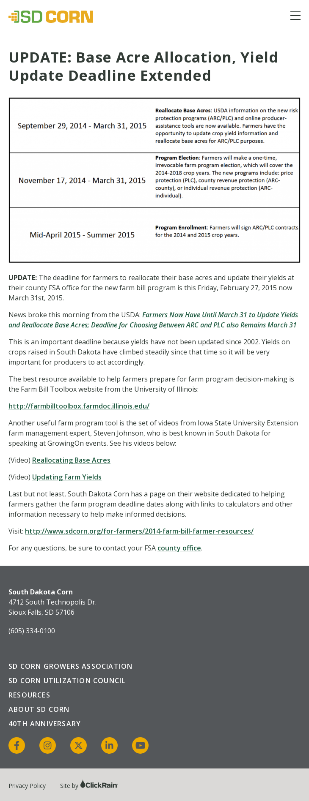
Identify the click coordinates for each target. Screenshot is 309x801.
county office (179, 548)
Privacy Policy (27, 786)
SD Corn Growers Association (70, 666)
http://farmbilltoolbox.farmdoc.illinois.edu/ (78, 406)
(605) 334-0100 (31, 630)
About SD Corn (39, 709)
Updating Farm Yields (67, 477)
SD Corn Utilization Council (66, 680)
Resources (29, 695)
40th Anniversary (44, 723)
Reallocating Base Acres (71, 460)
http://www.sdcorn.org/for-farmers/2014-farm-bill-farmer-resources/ (139, 531)
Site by (89, 786)
